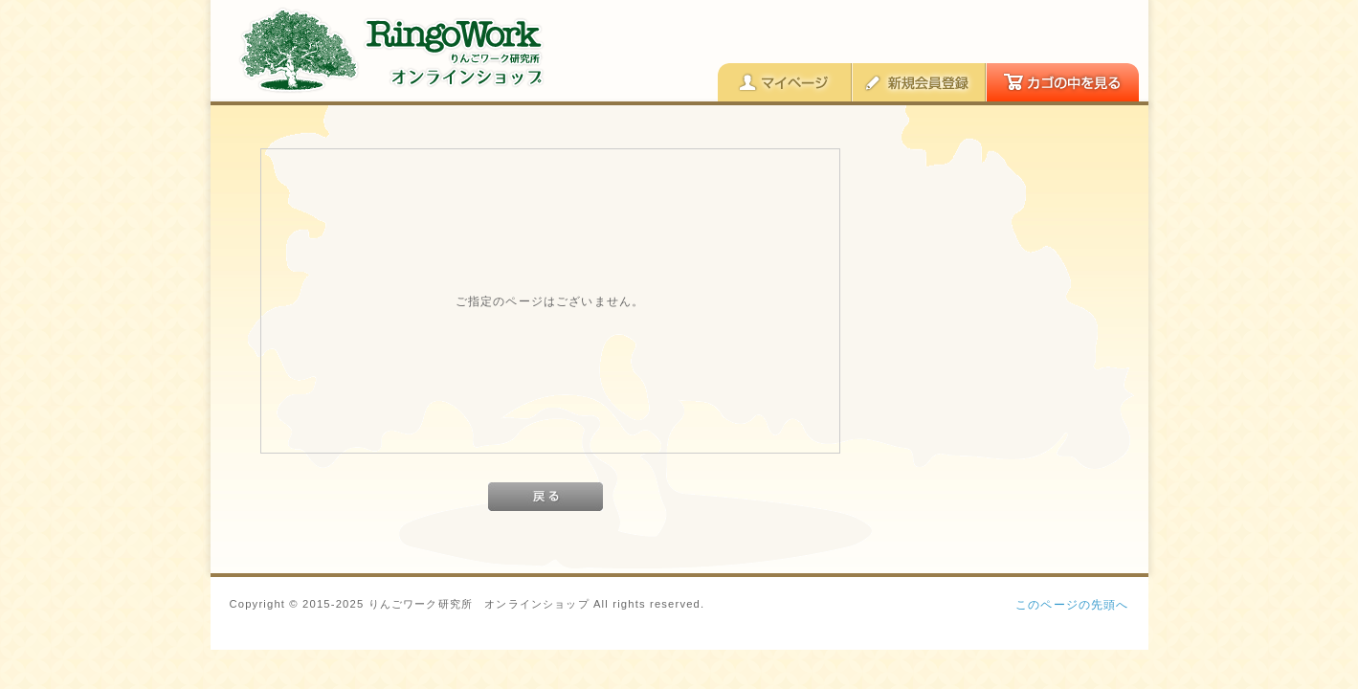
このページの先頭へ (1071, 604)
